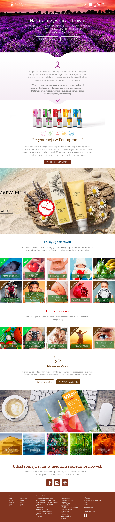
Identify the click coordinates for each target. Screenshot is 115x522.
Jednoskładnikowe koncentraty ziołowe (47, 502)
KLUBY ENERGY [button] (70, 39)
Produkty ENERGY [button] (47, 39)
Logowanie (87, 497)
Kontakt (86, 504)
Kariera (22, 500)
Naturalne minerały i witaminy (44, 513)
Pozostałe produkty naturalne (44, 511)
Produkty (11, 502)
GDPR (85, 502)
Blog (21, 504)
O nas (11, 500)
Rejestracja (87, 498)
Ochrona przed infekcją (42, 506)
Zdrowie (11, 506)
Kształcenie (23, 498)
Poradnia (23, 506)
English (86, 507)
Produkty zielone (65, 498)
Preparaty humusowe (42, 509)
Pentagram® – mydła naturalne (69, 507)
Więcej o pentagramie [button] (57, 162)
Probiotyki (38, 515)
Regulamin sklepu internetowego (93, 500)
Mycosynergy (39, 507)
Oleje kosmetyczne (66, 516)
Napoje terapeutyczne (67, 500)
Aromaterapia (64, 502)
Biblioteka (23, 502)
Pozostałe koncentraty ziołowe (44, 504)
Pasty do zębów (65, 511)
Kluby (11, 504)
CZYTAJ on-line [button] (44, 382)
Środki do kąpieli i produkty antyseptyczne (68, 505)
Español (90, 507)
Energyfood (39, 516)
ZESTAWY (64, 518)
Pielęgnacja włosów (66, 509)
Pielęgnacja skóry (66, 513)
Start (10, 498)
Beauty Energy (65, 515)
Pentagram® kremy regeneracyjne (45, 500)
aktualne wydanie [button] (68, 382)
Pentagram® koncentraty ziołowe (45, 498)
